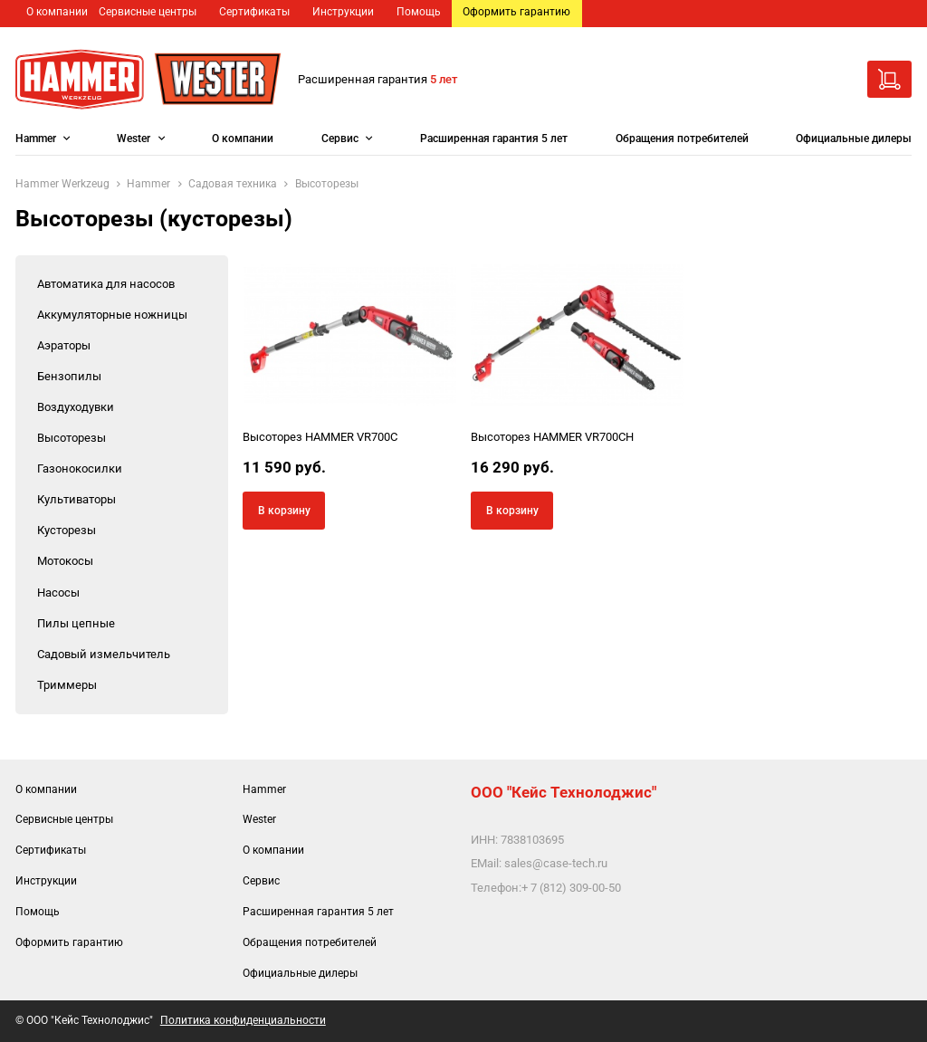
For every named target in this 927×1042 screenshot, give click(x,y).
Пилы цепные (76, 623)
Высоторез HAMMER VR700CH (552, 437)
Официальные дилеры (854, 138)
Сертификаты (254, 11)
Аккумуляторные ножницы (112, 314)
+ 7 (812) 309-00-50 (571, 887)
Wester (133, 138)
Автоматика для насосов (106, 284)
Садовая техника (232, 183)
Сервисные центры (147, 11)
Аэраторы (64, 345)
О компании (57, 11)
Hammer (35, 138)
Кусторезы (66, 530)
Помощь (419, 11)
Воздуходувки (75, 407)
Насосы (58, 592)
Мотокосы (65, 561)
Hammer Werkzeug (62, 183)
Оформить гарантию (516, 11)
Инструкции (343, 11)
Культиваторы (76, 499)
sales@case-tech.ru (555, 863)
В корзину (284, 510)
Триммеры (67, 685)
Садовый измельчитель (103, 654)
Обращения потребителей (682, 138)
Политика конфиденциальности (243, 1020)
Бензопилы (69, 376)
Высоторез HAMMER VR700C (320, 437)
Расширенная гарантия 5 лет (494, 138)
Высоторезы (71, 438)
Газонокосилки (79, 468)
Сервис (339, 138)
